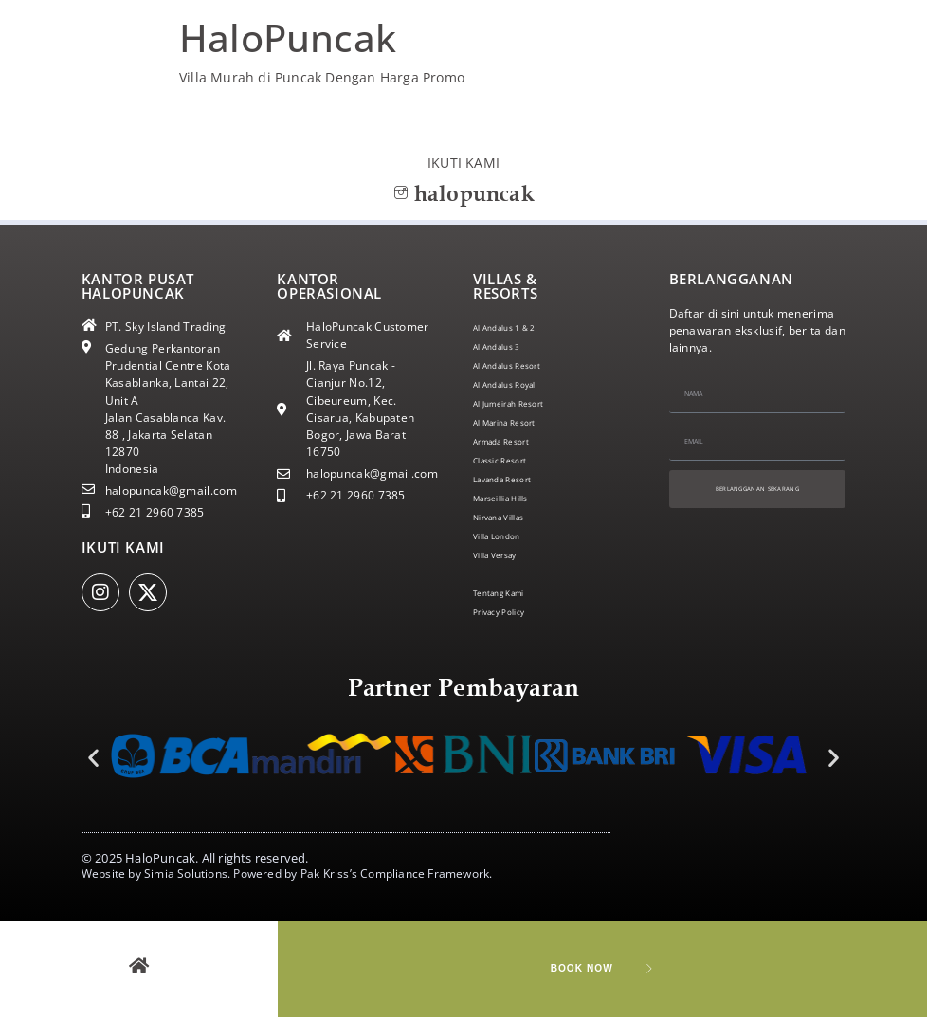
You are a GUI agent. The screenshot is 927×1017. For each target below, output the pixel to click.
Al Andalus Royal (519, 384)
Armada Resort (514, 441)
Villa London (506, 536)
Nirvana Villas (511, 517)
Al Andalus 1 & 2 (518, 327)
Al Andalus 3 (507, 346)
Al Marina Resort (519, 422)
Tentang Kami (511, 593)
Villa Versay (505, 555)
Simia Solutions (185, 873)
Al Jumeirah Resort (524, 403)
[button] (93, 758)
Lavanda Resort (515, 479)
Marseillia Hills (514, 498)
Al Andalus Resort (522, 365)
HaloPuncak (287, 37)
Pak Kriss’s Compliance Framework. (396, 873)
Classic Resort (512, 460)
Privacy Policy (510, 612)
